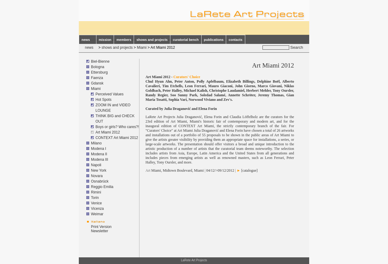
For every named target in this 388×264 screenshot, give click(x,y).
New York (98, 170)
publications (214, 39)
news (88, 39)
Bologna (97, 67)
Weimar (97, 214)
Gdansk (97, 83)
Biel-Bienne (100, 61)
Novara (97, 176)
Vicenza (97, 208)
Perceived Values (109, 94)
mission (105, 39)
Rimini (96, 192)
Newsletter (99, 231)
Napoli (96, 165)
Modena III (99, 159)
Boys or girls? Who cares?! (117, 127)
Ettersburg (99, 72)
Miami (141, 47)
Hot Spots (103, 99)
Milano (96, 143)
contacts (235, 39)
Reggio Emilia (102, 187)
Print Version (101, 227)
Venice (96, 203)
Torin (95, 198)
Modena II (99, 154)
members (123, 39)
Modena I (98, 149)
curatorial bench (186, 39)
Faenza (97, 78)
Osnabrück (100, 181)
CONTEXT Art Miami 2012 (116, 138)
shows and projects (152, 39)
